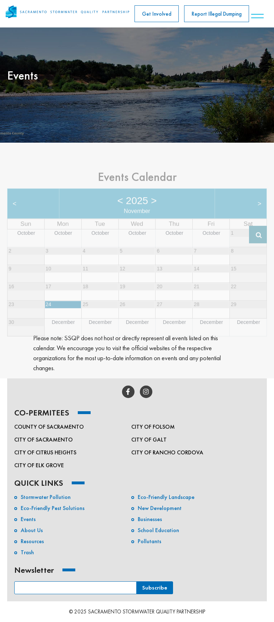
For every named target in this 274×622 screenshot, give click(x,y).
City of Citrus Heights (45, 452)
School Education (158, 530)
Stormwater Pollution (46, 497)
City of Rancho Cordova (167, 452)
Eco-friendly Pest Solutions (53, 508)
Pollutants (149, 541)
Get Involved (156, 13)
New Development (160, 508)
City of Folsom (153, 426)
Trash (27, 552)
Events (28, 519)
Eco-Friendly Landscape (166, 497)
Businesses (150, 519)
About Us (32, 530)
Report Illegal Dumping (217, 13)
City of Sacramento (43, 439)
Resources (32, 541)
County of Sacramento (49, 426)
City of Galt (149, 439)
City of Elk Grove (39, 465)
